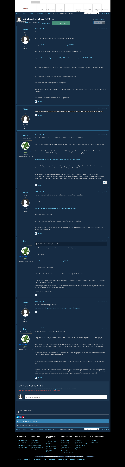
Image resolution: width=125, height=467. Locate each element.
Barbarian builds (65, 438)
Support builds (79, 447)
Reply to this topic (61, 23)
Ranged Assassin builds (81, 442)
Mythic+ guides (35, 440)
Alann (25, 30)
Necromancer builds (66, 445)
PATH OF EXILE (21, 434)
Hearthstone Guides (51, 446)
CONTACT (27, 458)
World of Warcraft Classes (36, 13)
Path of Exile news (21, 442)
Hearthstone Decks (51, 439)
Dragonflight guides (36, 443)
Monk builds (64, 443)
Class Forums (49, 13)
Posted (39, 28)
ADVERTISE (37, 458)
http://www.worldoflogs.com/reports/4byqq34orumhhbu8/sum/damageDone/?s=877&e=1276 (65, 58)
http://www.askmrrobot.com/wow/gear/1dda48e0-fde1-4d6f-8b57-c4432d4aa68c (58, 159)
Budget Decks (49, 443)
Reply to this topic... (33, 395)
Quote (39, 101)
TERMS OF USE (62, 458)
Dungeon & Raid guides (37, 445)
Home (18, 13)
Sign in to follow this (100, 19)
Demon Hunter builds (66, 442)
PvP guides (34, 442)
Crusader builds (65, 440)
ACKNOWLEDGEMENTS (77, 458)
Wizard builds (64, 448)
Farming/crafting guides (67, 450)
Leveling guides (35, 447)
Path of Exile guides (22, 438)
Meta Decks (49, 441)
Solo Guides (49, 448)
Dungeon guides (94, 440)
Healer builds (78, 445)
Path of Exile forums (22, 445)
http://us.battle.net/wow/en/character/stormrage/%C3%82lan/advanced (60, 45)
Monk (57, 13)
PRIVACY (52, 458)
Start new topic (45, 23)
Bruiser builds (78, 440)
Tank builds (78, 438)
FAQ (45, 458)
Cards (47, 450)
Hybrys (25, 136)
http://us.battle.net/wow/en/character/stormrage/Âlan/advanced (54, 261)
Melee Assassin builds (80, 443)
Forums (25, 13)
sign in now (57, 387)
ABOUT (19, 458)
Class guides (34, 438)
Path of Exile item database (24, 443)
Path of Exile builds (21, 440)
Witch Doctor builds (66, 447)
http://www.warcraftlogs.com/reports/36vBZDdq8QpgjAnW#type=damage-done (57, 308)
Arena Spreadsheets (51, 445)
